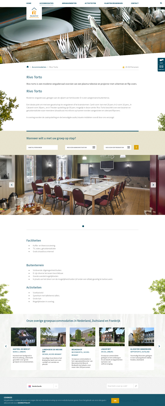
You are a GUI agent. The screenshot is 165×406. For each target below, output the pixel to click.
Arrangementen (69, 3)
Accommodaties (39, 67)
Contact (161, 68)
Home (27, 67)
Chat (161, 61)
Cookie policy (24, 403)
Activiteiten (90, 3)
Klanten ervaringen (113, 3)
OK (115, 400)
